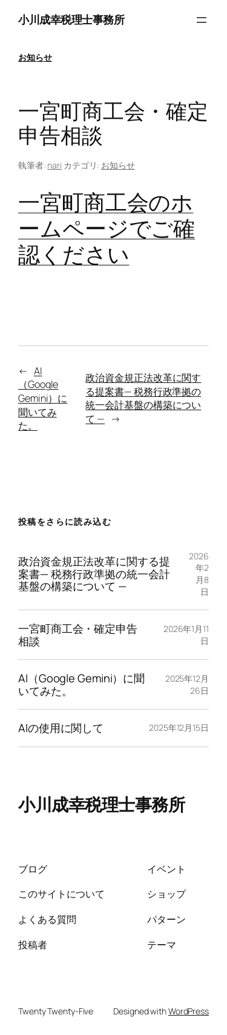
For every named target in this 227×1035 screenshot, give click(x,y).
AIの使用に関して (61, 728)
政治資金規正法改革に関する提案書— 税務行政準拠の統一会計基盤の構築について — (143, 398)
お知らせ (35, 57)
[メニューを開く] (201, 20)
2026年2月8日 (199, 573)
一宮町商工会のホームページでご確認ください (106, 228)
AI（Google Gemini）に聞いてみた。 (42, 398)
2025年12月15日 (179, 727)
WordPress (188, 1011)
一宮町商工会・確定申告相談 (77, 634)
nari (54, 165)
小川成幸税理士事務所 (71, 19)
